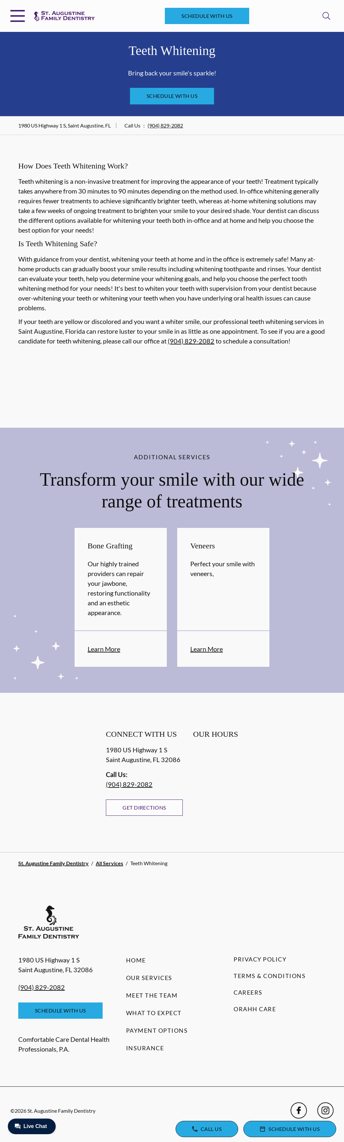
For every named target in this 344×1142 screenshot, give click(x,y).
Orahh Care (255, 1009)
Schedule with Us (207, 16)
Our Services (149, 977)
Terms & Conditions (270, 975)
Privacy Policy (260, 959)
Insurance (145, 1048)
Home (136, 960)
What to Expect (154, 1012)
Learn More (104, 649)
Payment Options (157, 1030)
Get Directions (144, 807)
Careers (248, 992)
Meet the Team (152, 995)
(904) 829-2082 (165, 125)
